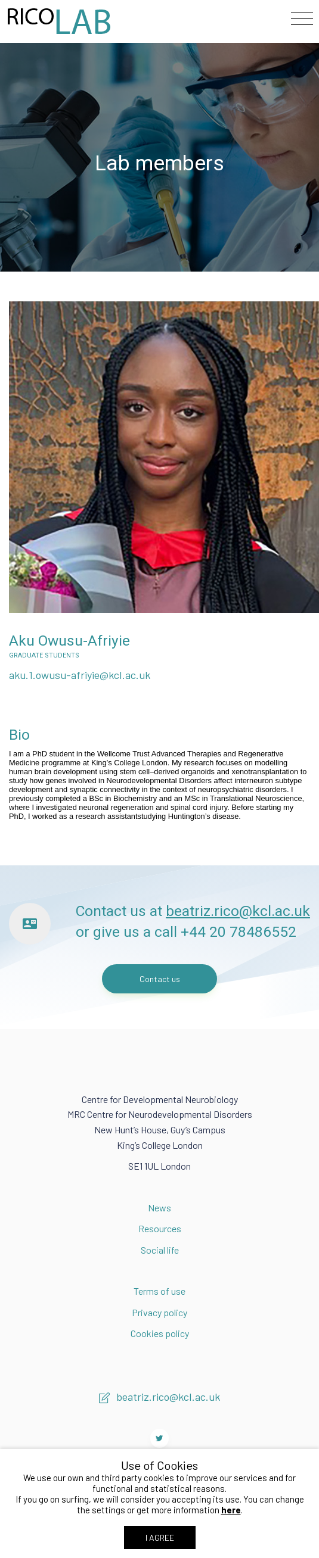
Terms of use (159, 1291)
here (231, 1509)
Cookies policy (160, 1333)
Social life (160, 1249)
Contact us (160, 979)
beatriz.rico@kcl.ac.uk (238, 911)
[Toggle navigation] (302, 19)
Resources (159, 1228)
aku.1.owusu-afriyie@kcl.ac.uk (79, 674)
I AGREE (159, 1537)
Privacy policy (159, 1312)
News (159, 1207)
